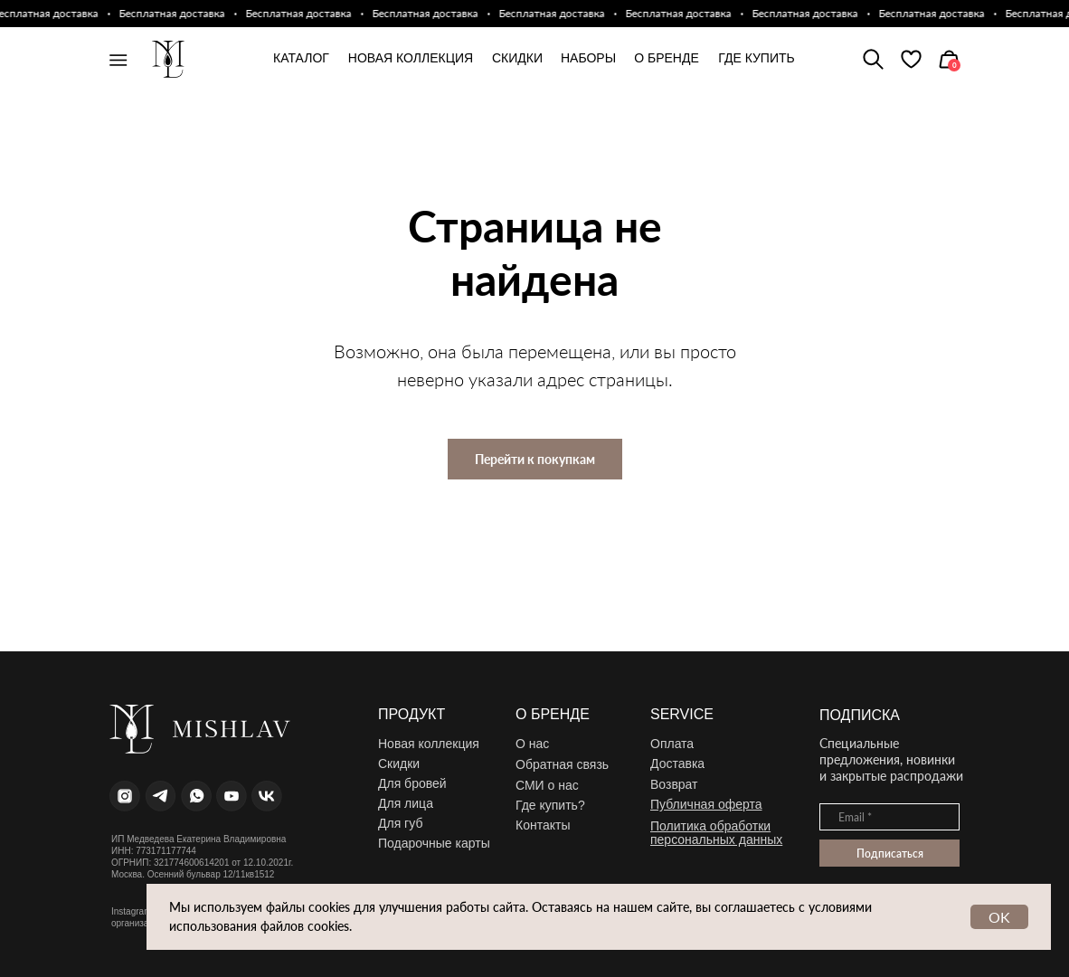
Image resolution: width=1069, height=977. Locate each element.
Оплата (672, 743)
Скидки (517, 58)
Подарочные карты (434, 843)
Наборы (588, 58)
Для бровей (412, 783)
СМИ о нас (547, 785)
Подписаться (889, 853)
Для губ (400, 823)
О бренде (666, 58)
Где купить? (550, 805)
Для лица (405, 803)
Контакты (543, 825)
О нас (532, 743)
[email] (889, 816)
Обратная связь (562, 764)
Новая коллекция (428, 743)
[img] (911, 59)
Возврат (674, 784)
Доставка (677, 763)
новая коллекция (410, 58)
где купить (756, 58)
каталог (301, 58)
